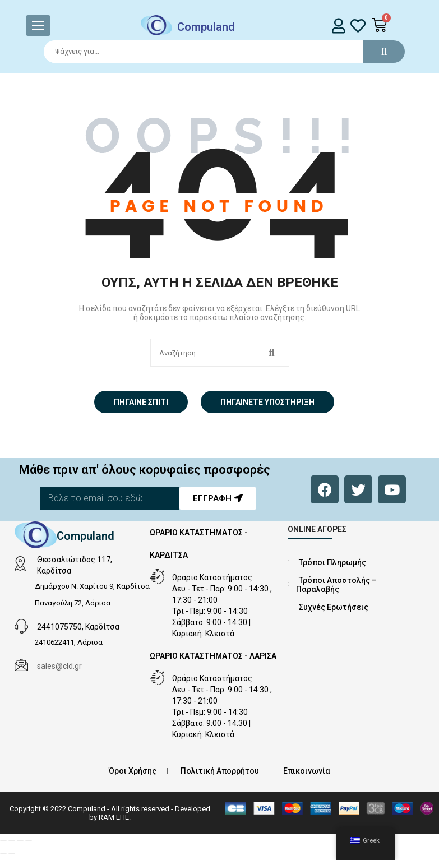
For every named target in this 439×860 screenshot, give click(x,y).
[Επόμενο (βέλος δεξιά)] (11, 853)
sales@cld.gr (59, 666)
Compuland (206, 27)
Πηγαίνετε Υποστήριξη (267, 401)
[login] (338, 25)
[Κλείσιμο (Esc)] (28, 840)
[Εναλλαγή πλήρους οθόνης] (11, 840)
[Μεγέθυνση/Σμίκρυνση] (3, 840)
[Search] (219, 51)
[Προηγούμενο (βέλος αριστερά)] (3, 853)
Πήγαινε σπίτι (141, 401)
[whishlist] (358, 25)
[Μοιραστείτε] (20, 840)
